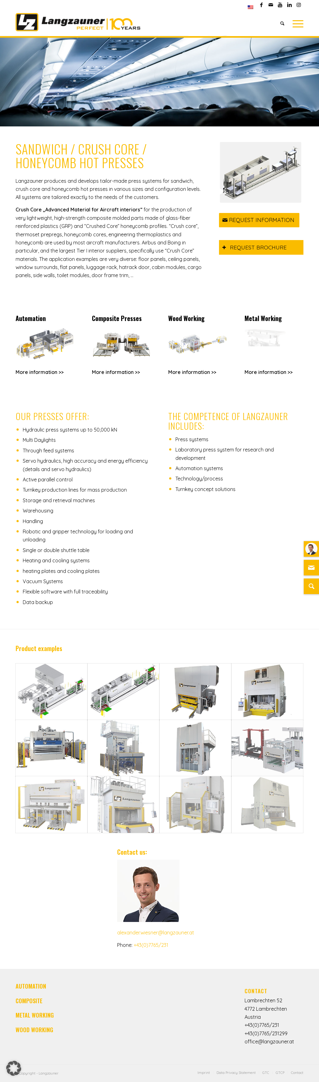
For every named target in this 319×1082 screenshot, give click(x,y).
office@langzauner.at (269, 1041)
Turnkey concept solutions (205, 489)
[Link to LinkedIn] (289, 4)
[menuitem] (250, 7)
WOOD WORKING (34, 1030)
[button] (13, 1068)
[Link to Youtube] (279, 4)
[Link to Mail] (270, 4)
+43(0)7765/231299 (266, 1033)
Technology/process (199, 478)
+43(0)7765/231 (151, 945)
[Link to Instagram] (298, 4)
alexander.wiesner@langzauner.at (155, 932)
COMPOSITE (29, 1001)
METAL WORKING (35, 1015)
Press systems (191, 439)
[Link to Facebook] (261, 4)
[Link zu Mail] (311, 567)
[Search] (282, 23)
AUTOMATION (31, 986)
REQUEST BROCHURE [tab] (254, 247)
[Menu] (295, 23)
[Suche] (311, 586)
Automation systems (199, 468)
